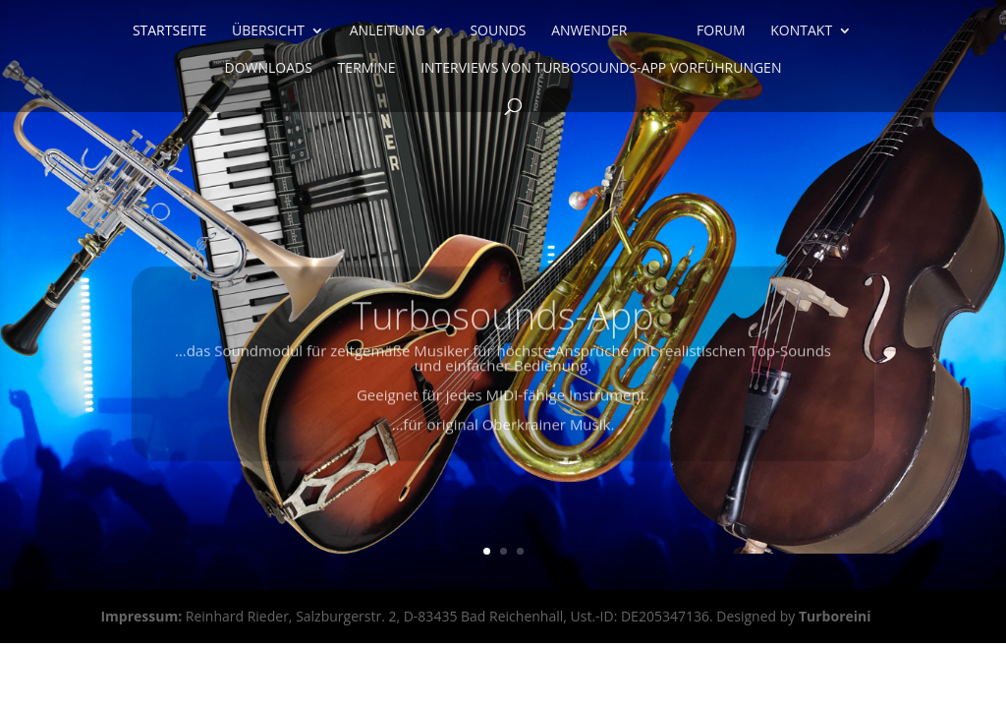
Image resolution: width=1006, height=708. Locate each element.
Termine (367, 69)
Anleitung (387, 31)
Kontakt (801, 31)
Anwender (589, 31)
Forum (721, 31)
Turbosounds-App (503, 327)
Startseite (169, 31)
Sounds (498, 31)
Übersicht (268, 31)
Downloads (268, 69)
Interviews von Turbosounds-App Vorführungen (600, 69)
